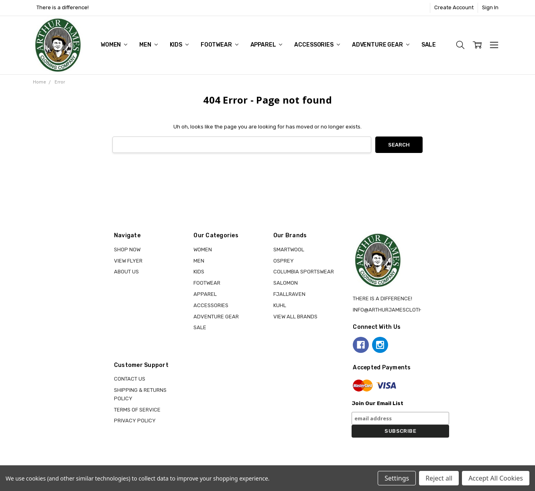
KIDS (179, 44)
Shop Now (127, 250)
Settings (396, 478)
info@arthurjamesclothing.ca (396, 310)
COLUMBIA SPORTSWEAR (303, 272)
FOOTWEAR (219, 44)
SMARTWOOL (288, 250)
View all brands (295, 317)
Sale (428, 44)
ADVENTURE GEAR (380, 44)
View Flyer (128, 261)
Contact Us (129, 379)
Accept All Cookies (495, 478)
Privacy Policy (135, 421)
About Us (126, 272)
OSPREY (283, 261)
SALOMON (285, 283)
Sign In (490, 7)
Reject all (438, 478)
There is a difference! (63, 7)
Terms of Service (137, 410)
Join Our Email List (377, 403)
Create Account (454, 7)
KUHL (279, 305)
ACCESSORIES (317, 44)
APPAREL (266, 44)
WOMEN (114, 44)
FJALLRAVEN (289, 294)
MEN (148, 44)
